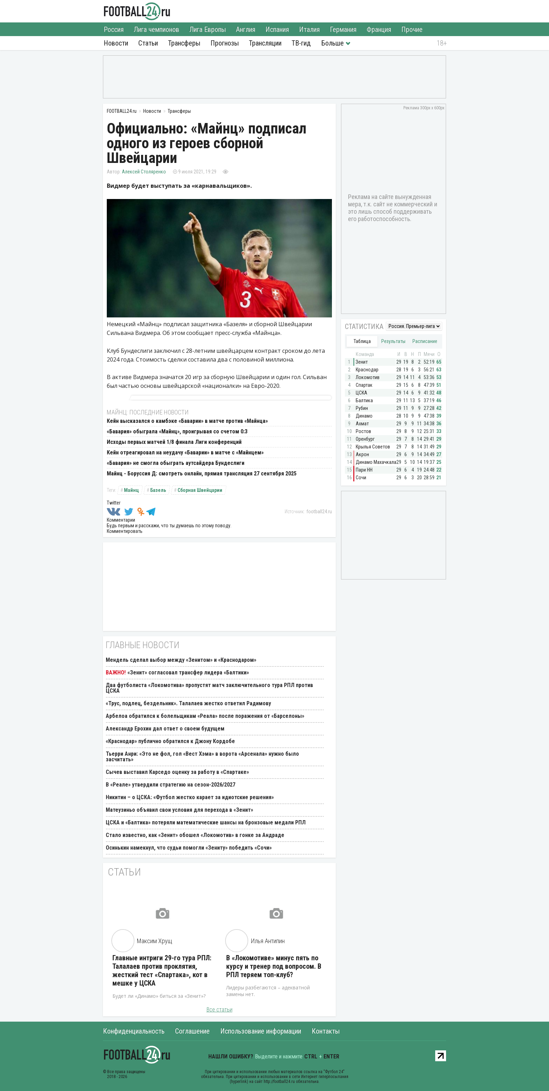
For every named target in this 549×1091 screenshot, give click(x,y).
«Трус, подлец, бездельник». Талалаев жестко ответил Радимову (188, 703)
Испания (277, 29)
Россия (114, 29)
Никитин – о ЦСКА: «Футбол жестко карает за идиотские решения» (190, 797)
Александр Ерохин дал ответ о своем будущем (165, 728)
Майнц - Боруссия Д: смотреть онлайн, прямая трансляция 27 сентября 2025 (202, 473)
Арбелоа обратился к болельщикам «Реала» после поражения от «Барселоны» (205, 716)
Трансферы (184, 43)
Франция (379, 29)
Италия (309, 29)
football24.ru (319, 511)
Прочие (412, 29)
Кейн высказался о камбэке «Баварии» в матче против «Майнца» (187, 421)
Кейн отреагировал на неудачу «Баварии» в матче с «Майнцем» (185, 452)
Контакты (326, 1031)
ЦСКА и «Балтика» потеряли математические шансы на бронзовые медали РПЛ (206, 822)
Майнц (131, 490)
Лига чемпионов (156, 29)
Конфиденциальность (134, 1031)
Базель (158, 490)
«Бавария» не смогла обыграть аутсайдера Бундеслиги (175, 463)
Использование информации (260, 1031)
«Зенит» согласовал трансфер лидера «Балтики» (188, 672)
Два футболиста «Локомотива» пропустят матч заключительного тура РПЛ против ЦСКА (209, 688)
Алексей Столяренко (144, 171)
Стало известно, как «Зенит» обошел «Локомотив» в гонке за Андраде (195, 835)
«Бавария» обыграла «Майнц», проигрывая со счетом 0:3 (177, 431)
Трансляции (265, 43)
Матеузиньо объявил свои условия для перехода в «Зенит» (179, 810)
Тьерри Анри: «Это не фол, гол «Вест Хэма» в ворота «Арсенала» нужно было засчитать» (202, 756)
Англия (245, 29)
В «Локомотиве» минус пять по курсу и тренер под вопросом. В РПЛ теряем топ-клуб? (273, 966)
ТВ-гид (301, 43)
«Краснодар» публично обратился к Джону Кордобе (170, 741)
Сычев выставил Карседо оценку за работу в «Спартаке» (177, 772)
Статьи (148, 43)
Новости (116, 43)
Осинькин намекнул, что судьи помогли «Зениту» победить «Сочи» (189, 847)
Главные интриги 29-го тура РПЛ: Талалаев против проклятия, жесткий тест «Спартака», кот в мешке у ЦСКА (161, 970)
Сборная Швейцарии (200, 490)
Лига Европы (207, 29)
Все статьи (219, 1009)
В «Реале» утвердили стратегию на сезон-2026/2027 (170, 784)
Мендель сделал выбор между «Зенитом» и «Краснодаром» (181, 660)
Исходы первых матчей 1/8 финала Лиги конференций (174, 442)
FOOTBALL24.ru (137, 11)
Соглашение (192, 1031)
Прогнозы (224, 43)
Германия (343, 29)
